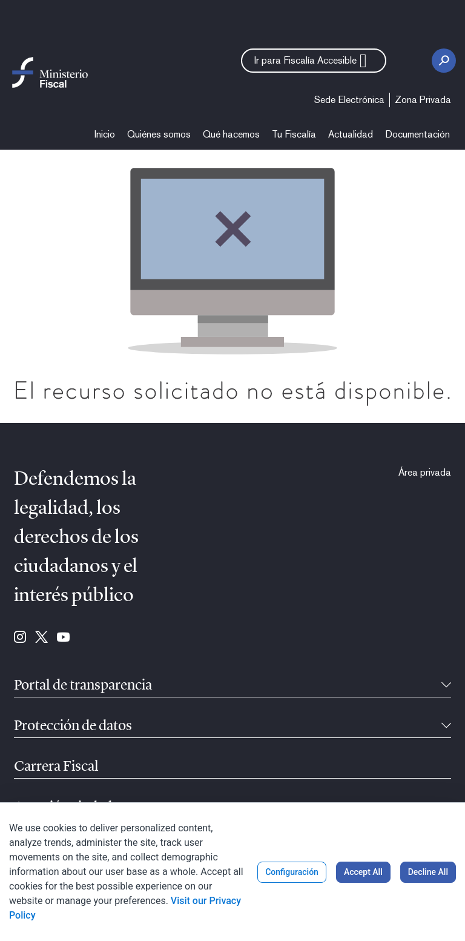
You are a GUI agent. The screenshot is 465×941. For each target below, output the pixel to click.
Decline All (428, 872)
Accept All (363, 872)
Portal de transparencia (83, 686)
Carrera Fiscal (56, 767)
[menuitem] (349, 100)
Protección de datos (73, 726)
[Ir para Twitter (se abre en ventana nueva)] (41, 638)
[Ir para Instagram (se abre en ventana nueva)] (20, 638)
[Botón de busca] (444, 60)
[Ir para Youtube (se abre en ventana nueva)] (63, 638)
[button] (313, 60)
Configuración (291, 872)
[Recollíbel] (446, 686)
